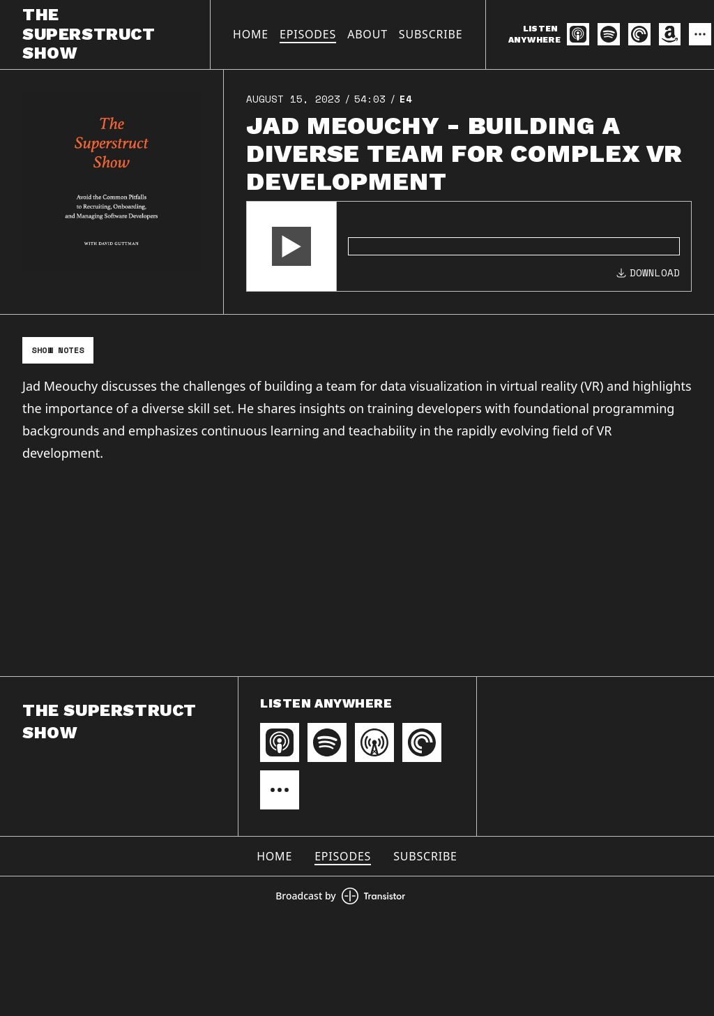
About (367, 34)
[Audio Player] (469, 246)
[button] (291, 246)
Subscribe (431, 34)
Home (250, 34)
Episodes (308, 34)
